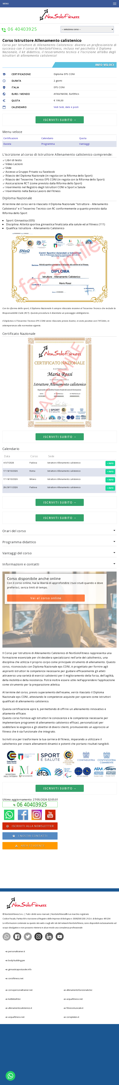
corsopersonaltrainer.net (18, 1050)
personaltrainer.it (15, 1012)
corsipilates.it (71, 1077)
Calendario (47, 199)
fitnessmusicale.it (73, 1068)
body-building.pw (15, 1021)
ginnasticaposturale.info (18, 1030)
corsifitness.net (14, 1039)
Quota (82, 199)
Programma (48, 204)
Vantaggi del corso (17, 614)
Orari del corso (14, 592)
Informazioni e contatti (20, 625)
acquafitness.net (14, 1077)
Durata (7, 204)
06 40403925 (32, 865)
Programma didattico (19, 603)
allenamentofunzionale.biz (77, 1050)
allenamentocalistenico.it (18, 1068)
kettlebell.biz (13, 1059)
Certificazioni (10, 199)
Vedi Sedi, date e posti (66, 107)
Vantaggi (84, 204)
